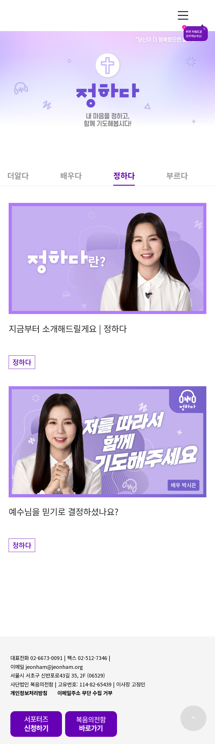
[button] (33, 178)
